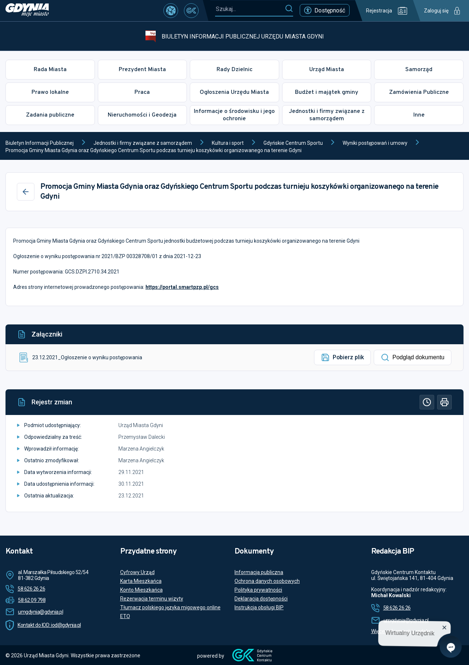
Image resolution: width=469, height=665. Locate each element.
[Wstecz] (25, 192)
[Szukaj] (289, 9)
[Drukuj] (444, 402)
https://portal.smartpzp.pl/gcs (182, 287)
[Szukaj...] (250, 9)
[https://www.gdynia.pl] (27, 10)
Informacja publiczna (258, 572)
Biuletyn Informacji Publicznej (39, 143)
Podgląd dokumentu (412, 357)
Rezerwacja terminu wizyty (151, 599)
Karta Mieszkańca (141, 581)
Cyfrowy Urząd (137, 572)
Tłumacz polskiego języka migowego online (170, 607)
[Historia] (427, 402)
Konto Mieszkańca (141, 590)
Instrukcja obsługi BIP (259, 607)
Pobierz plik (342, 357)
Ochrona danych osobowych (267, 581)
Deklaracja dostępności (261, 599)
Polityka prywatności (258, 590)
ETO (125, 616)
